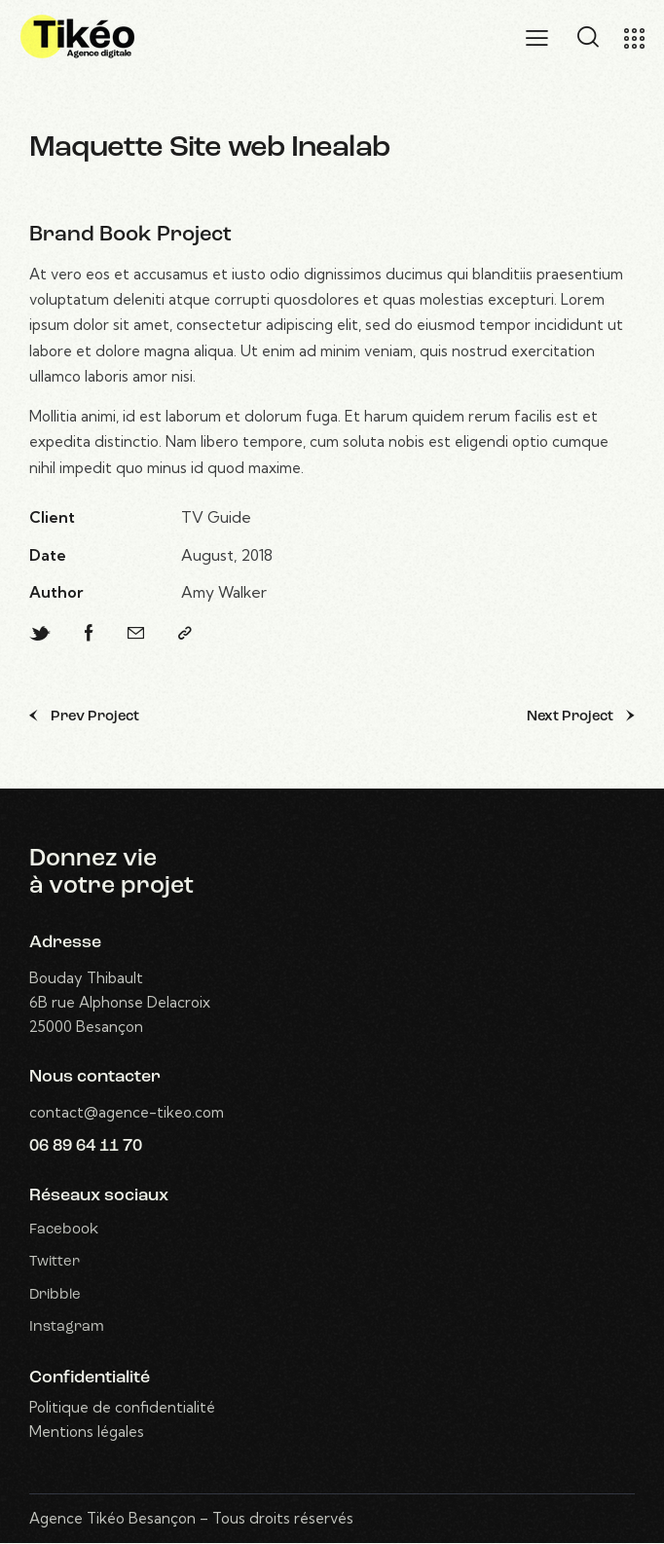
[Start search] (587, 37)
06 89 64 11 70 (85, 1146)
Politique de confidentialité (122, 1408)
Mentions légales (86, 1432)
